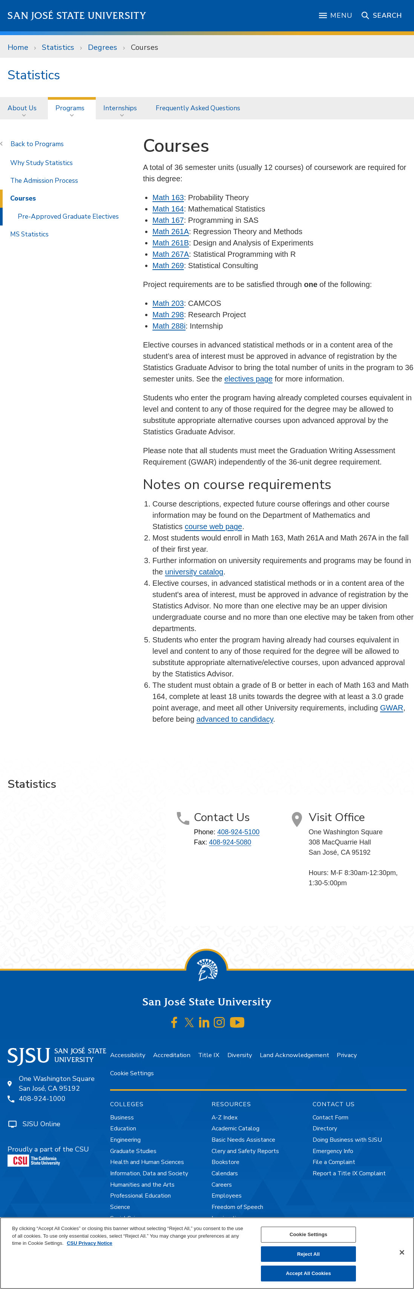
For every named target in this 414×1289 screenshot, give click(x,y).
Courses (144, 47)
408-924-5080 (230, 842)
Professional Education (140, 1196)
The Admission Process (44, 180)
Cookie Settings (132, 1073)
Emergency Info (333, 1151)
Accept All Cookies (308, 1273)
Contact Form (330, 1117)
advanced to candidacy (234, 719)
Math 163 (168, 197)
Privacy (347, 1055)
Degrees (102, 47)
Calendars (225, 1173)
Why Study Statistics (41, 162)
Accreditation (171, 1055)
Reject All (308, 1254)
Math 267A (170, 254)
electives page (248, 379)
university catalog (194, 572)
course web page (213, 526)
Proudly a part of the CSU (48, 1156)
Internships (120, 108)
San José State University (77, 16)
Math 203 (168, 303)
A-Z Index (225, 1117)
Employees (227, 1196)
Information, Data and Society (149, 1173)
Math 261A (170, 231)
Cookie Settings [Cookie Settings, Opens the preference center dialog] (308, 1234)
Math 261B (170, 243)
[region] (207, 1253)
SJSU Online (41, 1123)
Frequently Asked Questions (198, 108)
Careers (222, 1185)
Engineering (125, 1140)
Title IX (208, 1055)
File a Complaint (334, 1162)
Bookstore (225, 1162)
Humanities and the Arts (142, 1185)
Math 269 (168, 265)
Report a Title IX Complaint (349, 1173)
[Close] (402, 1252)
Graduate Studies (133, 1151)
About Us (22, 108)
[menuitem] (24, 108)
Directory (325, 1128)
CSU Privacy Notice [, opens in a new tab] (89, 1243)
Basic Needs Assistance (243, 1140)
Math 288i (169, 326)
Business (122, 1117)
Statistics (58, 47)
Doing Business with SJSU (347, 1140)
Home (18, 47)
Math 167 (168, 220)
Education (123, 1128)
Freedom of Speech (237, 1207)
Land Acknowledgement (294, 1055)
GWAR (391, 708)
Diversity (239, 1055)
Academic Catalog (235, 1128)
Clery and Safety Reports (245, 1151)
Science (120, 1207)
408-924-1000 (42, 1098)
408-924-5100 (238, 832)
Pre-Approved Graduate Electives (68, 216)
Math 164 (168, 209)
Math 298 (168, 314)
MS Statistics (29, 234)
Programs (69, 108)
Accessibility (127, 1055)
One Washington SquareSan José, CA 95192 (57, 1083)
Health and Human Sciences (147, 1162)
